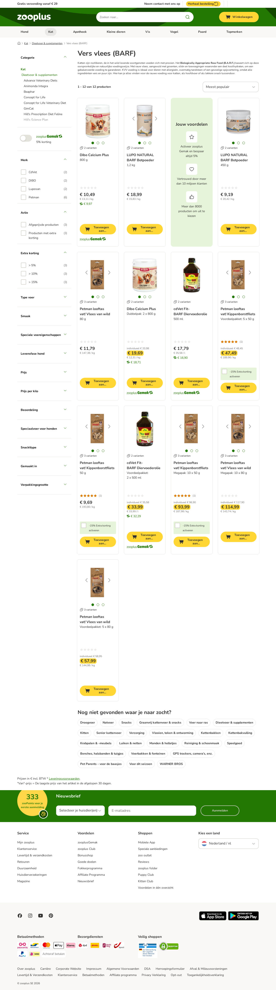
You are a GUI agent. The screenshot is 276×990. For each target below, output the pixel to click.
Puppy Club (146, 875)
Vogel (174, 32)
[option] (44, 172)
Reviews (143, 862)
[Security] (147, 951)
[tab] (93, 143)
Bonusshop (85, 855)
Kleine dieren (116, 32)
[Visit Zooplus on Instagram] (30, 915)
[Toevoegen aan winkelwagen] (98, 229)
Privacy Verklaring (154, 975)
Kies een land (209, 833)
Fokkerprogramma (90, 868)
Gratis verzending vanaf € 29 (37, 4)
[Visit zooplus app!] (212, 919)
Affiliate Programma (91, 875)
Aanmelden (220, 810)
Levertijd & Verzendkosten (35, 975)
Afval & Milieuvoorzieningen (208, 969)
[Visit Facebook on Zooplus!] (19, 915)
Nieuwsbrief (86, 881)
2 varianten (88, 148)
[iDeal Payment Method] (34, 955)
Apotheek (80, 32)
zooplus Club (86, 849)
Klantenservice (27, 849)
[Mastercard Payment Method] (46, 946)
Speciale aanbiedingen (153, 849)
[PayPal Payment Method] (22, 955)
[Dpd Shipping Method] (83, 946)
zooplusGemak (87, 842)
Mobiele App (146, 842)
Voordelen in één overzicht (155, 888)
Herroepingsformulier (170, 969)
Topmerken (234, 32)
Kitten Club (145, 881)
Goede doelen (87, 862)
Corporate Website (68, 969)
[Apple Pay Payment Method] (58, 946)
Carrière (45, 969)
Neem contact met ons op (162, 4)
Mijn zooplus (25, 842)
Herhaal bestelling (203, 3)
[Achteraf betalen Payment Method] (53, 954)
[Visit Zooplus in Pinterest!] (50, 915)
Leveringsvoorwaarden (64, 779)
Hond (24, 32)
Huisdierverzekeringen (32, 875)
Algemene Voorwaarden (123, 969)
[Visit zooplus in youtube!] (40, 915)
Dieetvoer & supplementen (47, 43)
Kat (50, 32)
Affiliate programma (123, 975)
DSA (147, 969)
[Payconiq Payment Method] (22, 946)
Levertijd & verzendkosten (34, 855)
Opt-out (176, 975)
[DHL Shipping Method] (95, 946)
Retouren (23, 862)
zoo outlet (145, 855)
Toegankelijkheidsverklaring (205, 975)
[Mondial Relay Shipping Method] (107, 946)
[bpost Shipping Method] (119, 946)
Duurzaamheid (26, 868)
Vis (147, 32)
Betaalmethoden (93, 975)
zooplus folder (147, 868)
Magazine (23, 881)
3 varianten (88, 302)
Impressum (93, 969)
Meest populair (217, 87)
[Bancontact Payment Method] (34, 946)
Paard (202, 32)
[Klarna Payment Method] (71, 946)
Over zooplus (26, 969)
